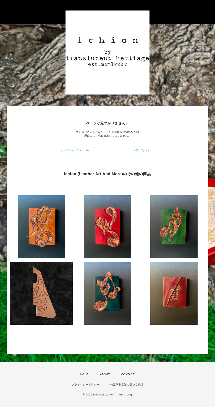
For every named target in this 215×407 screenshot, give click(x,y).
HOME (84, 374)
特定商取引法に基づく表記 (126, 384)
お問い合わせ (141, 150)
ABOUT (105, 374)
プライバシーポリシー (85, 384)
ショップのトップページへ (73, 150)
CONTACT (128, 374)
